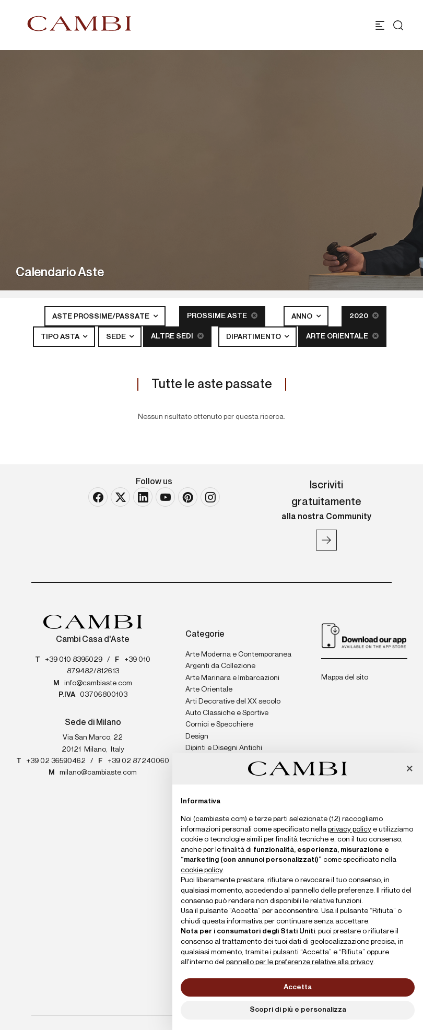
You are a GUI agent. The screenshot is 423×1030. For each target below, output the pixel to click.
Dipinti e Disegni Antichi (223, 748)
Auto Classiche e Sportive (226, 713)
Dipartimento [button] (254, 337)
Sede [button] (116, 337)
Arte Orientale (342, 336)
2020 (364, 316)
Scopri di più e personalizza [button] (298, 1009)
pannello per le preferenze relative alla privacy (299, 962)
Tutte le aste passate (211, 384)
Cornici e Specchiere (219, 724)
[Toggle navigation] (379, 25)
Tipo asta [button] (61, 337)
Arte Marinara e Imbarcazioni (232, 678)
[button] (409, 769)
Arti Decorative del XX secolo (232, 701)
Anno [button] (302, 316)
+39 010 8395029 (73, 659)
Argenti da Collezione (220, 666)
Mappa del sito (344, 677)
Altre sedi (177, 336)
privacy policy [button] (349, 829)
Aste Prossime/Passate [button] (101, 316)
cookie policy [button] (201, 870)
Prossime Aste (222, 316)
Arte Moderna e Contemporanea (238, 654)
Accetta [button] (298, 987)
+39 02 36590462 (56, 761)
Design (196, 736)
